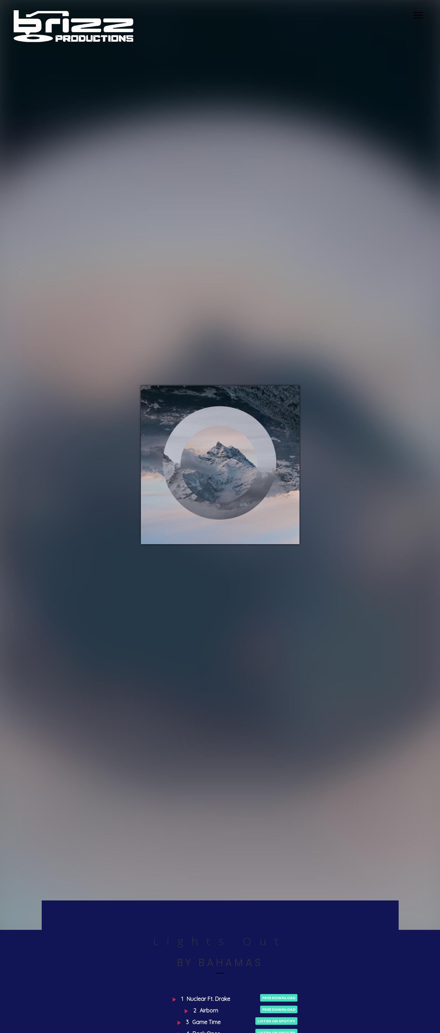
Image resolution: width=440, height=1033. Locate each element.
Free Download (278, 998)
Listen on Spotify (276, 1021)
